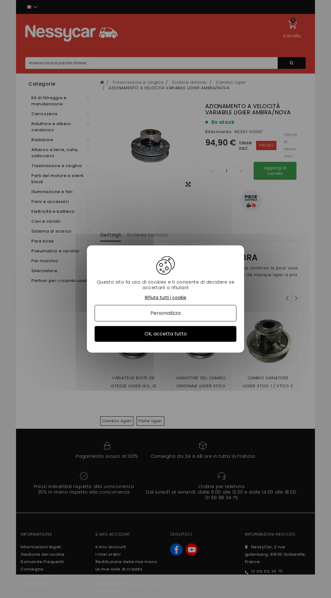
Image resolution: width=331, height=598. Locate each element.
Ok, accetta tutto (166, 333)
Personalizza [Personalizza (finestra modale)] (165, 313)
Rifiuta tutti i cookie (165, 297)
